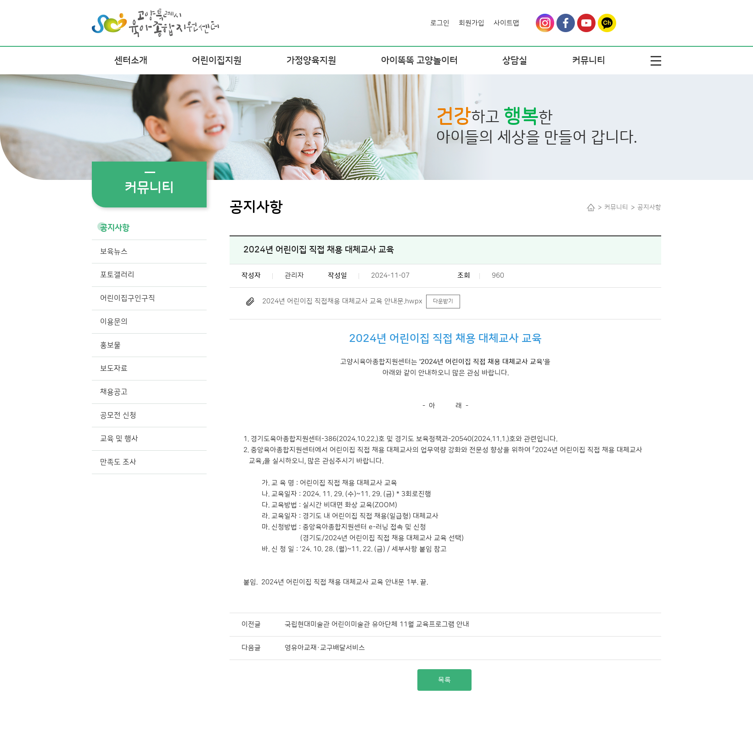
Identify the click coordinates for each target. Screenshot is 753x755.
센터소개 (130, 61)
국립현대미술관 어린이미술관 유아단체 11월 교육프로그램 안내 (377, 624)
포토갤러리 (117, 275)
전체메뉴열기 (656, 60)
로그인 (440, 23)
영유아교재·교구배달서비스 (325, 648)
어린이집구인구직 (127, 298)
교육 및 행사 (119, 439)
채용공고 (114, 392)
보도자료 (114, 368)
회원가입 (471, 23)
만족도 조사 (118, 462)
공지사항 (114, 228)
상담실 (514, 61)
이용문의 (114, 322)
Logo (155, 17)
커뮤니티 (588, 61)
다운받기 (443, 301)
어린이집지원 (217, 61)
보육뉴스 (114, 251)
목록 (444, 680)
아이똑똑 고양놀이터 (419, 61)
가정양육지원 (311, 61)
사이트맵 (506, 23)
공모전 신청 (118, 415)
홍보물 (110, 345)
